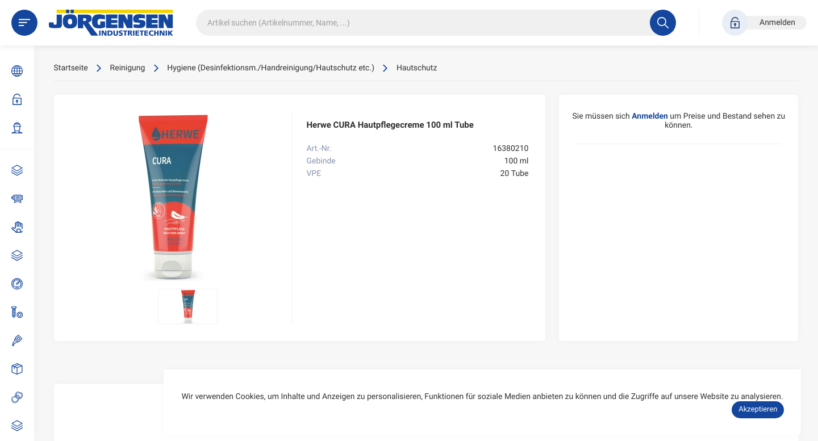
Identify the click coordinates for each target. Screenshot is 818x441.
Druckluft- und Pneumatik (22, 283)
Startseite (71, 68)
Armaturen (22, 255)
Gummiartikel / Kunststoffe (22, 397)
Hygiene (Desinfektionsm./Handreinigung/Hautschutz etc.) (270, 68)
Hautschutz (417, 68)
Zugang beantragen (22, 127)
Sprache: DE (22, 71)
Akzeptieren (757, 409)
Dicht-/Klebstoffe (22, 340)
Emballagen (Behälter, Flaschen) (22, 369)
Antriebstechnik (22, 198)
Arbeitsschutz (22, 227)
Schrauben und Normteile (22, 312)
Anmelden (22, 99)
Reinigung (22, 425)
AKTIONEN (22, 170)
